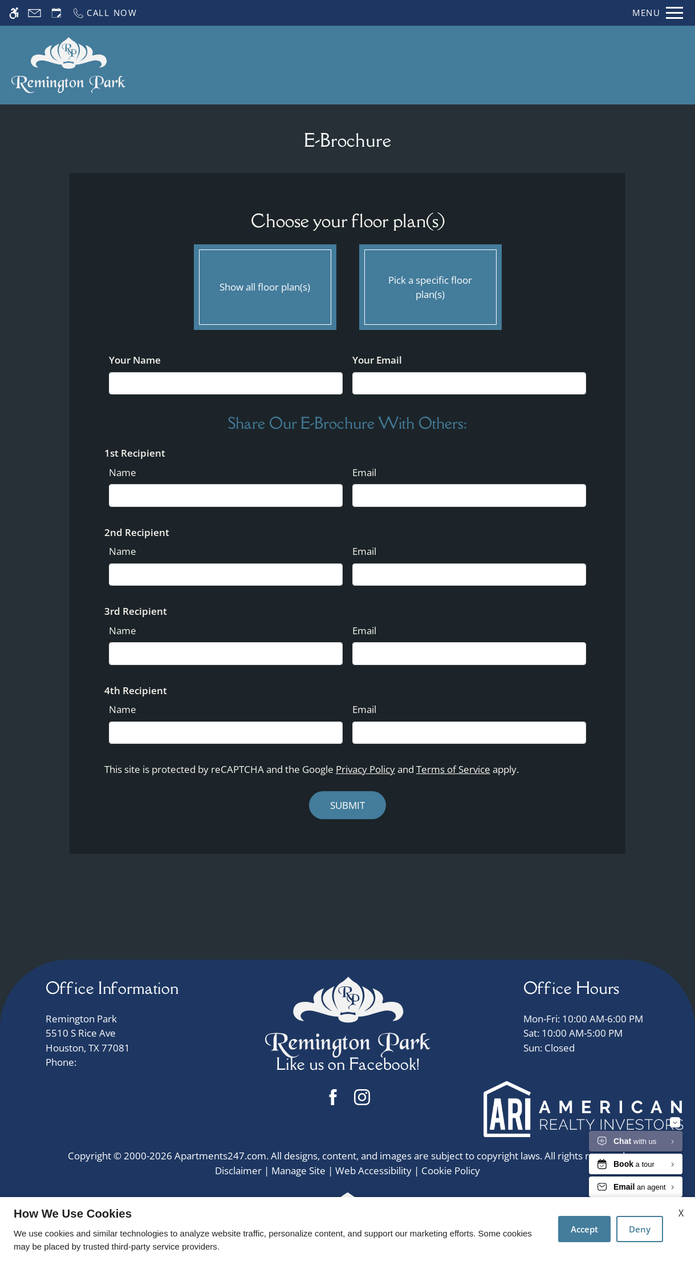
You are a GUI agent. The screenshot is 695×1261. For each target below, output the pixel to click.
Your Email (377, 359)
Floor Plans (465, 64)
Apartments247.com (220, 1155)
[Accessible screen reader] (14, 13)
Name (122, 472)
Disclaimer (238, 1170)
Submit (347, 805)
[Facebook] (333, 1097)
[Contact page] (34, 13)
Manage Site (298, 1170)
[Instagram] (362, 1097)
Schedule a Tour (344, 64)
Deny (640, 1229)
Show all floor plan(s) (265, 284)
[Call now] (104, 13)
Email (364, 472)
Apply (410, 64)
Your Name (135, 359)
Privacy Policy (365, 769)
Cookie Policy (450, 1170)
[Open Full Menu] (657, 13)
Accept (584, 1229)
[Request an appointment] (56, 13)
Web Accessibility (373, 1170)
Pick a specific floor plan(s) (430, 284)
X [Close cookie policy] (681, 1213)
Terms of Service (453, 769)
